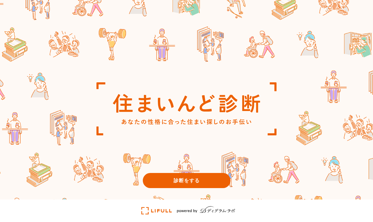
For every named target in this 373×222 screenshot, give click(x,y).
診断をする (187, 180)
